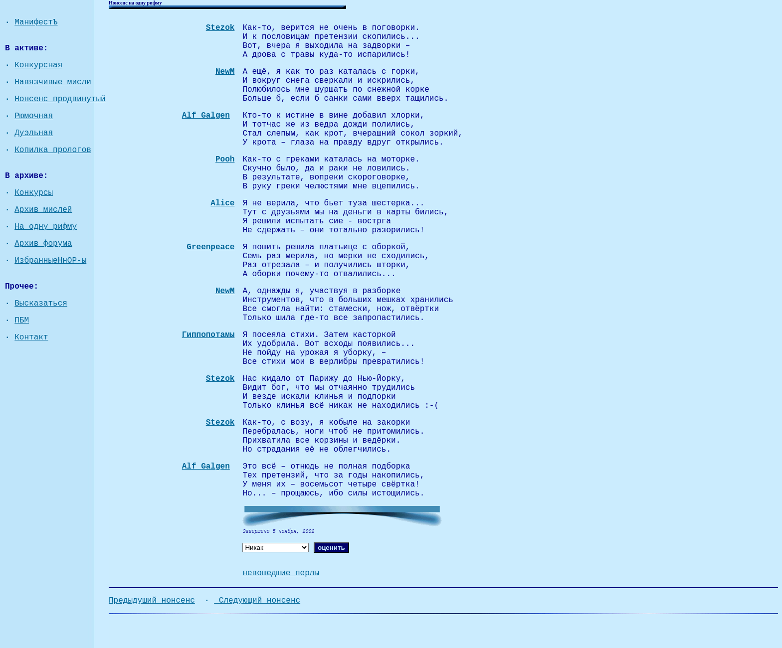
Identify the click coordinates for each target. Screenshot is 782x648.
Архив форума (43, 243)
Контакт (31, 337)
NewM (224, 291)
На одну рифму (45, 226)
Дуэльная (33, 133)
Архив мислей (43, 209)
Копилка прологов (52, 150)
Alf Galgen (206, 115)
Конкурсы (33, 192)
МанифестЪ (35, 22)
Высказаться (40, 303)
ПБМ (21, 320)
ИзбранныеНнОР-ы (50, 260)
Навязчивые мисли (52, 82)
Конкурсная (38, 65)
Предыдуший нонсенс (152, 600)
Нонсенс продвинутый (59, 99)
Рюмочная (33, 116)
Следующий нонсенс (257, 600)
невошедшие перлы (280, 573)
